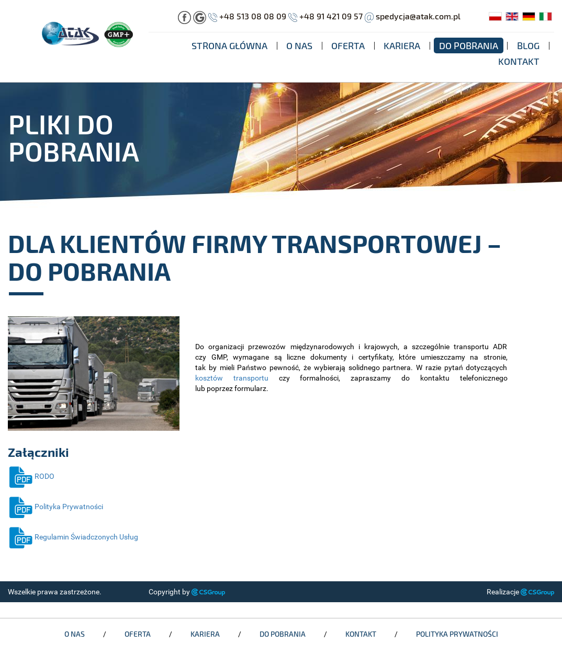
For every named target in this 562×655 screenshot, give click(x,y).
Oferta (348, 45)
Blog (528, 45)
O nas (299, 45)
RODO (31, 476)
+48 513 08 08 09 (252, 16)
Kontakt (518, 61)
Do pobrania (468, 45)
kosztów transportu (231, 378)
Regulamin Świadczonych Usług (73, 537)
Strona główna (229, 45)
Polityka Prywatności (55, 506)
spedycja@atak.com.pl (418, 16)
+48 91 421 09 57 (331, 16)
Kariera (402, 45)
